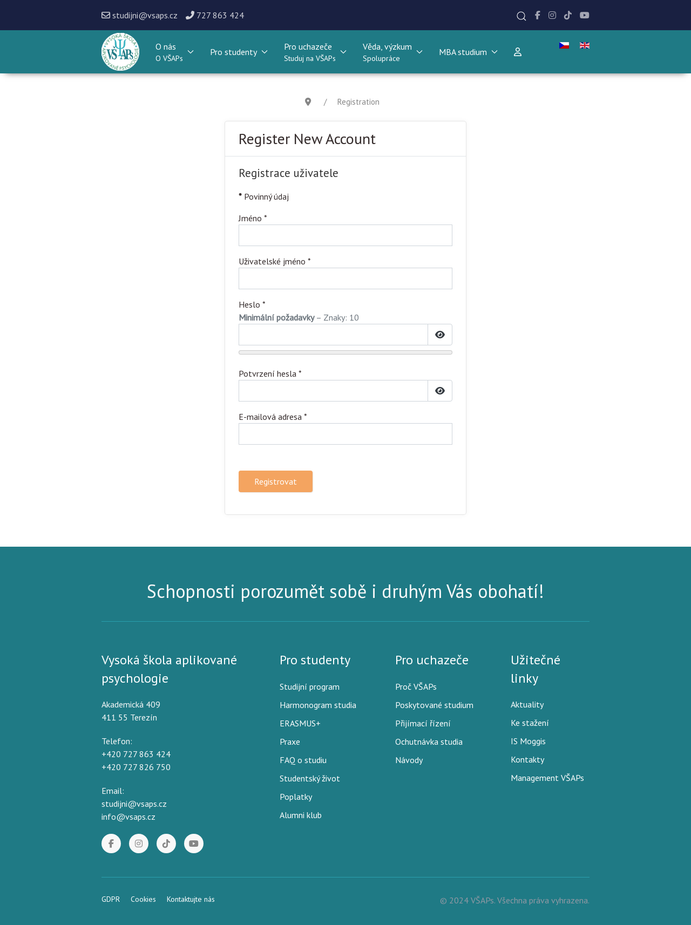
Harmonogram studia (318, 704)
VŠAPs (482, 900)
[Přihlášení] (517, 51)
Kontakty (527, 759)
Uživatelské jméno (275, 261)
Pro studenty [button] (239, 51)
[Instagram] (552, 15)
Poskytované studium (434, 704)
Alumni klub (301, 815)
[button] (521, 16)
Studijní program (310, 686)
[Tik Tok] (568, 15)
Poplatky (296, 796)
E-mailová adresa (273, 416)
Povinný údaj (264, 196)
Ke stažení (530, 722)
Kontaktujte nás (191, 899)
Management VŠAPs (547, 777)
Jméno (253, 218)
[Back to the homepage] (120, 51)
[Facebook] (537, 15)
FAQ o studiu (303, 759)
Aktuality (527, 704)
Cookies (143, 899)
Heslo (252, 304)
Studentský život (310, 778)
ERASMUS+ (300, 723)
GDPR (110, 899)
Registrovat (275, 481)
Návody (409, 759)
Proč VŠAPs (416, 686)
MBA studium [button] (468, 51)
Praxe (290, 741)
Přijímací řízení (423, 723)
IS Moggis (528, 741)
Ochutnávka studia (429, 741)
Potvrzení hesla (270, 373)
